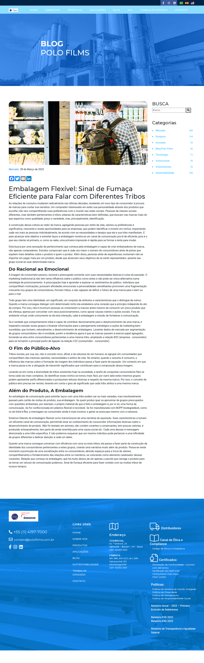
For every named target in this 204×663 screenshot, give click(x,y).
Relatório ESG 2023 (162, 620)
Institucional (162, 160)
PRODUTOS (75, 10)
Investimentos (163, 166)
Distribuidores (171, 528)
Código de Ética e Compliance (168, 548)
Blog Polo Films (164, 148)
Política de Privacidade (164, 592)
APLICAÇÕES (98, 10)
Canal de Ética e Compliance (166, 542)
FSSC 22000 (159, 577)
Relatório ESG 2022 (162, 617)
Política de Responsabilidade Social (171, 598)
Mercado (160, 130)
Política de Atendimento (165, 595)
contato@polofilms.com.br (34, 539)
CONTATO (181, 10)
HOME (35, 10)
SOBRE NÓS (53, 10)
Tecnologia (162, 154)
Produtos (161, 136)
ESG (130, 10)
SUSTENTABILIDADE (85, 564)
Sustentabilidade (165, 172)
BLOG (117, 10)
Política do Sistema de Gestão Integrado (174, 589)
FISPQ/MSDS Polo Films (165, 574)
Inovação (161, 142)
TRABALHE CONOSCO (154, 10)
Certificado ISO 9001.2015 (165, 570)
